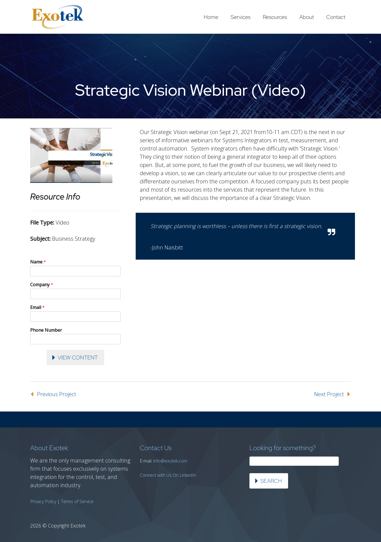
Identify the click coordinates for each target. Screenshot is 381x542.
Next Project (329, 394)
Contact (335, 17)
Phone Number (46, 330)
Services (241, 17)
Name (38, 262)
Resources (275, 17)
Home (211, 17)
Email (37, 307)
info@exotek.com (170, 461)
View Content (78, 357)
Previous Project (56, 394)
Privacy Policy (43, 501)
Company (41, 285)
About (306, 17)
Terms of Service (77, 501)
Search (271, 480)
